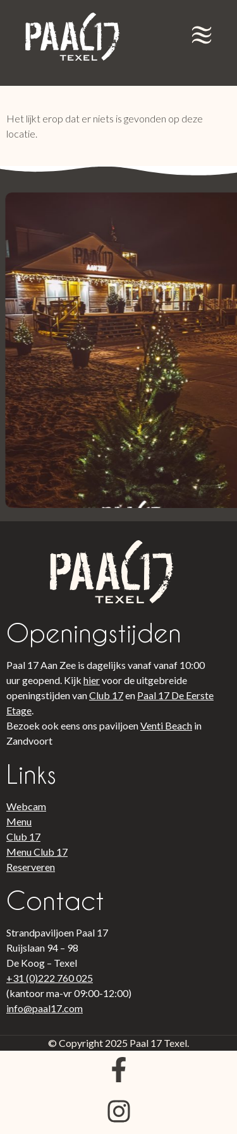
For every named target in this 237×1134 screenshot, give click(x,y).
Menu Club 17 (37, 852)
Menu (19, 821)
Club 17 (106, 695)
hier (91, 680)
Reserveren (30, 867)
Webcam (26, 806)
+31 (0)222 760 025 (49, 978)
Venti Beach (166, 725)
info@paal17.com (44, 1008)
